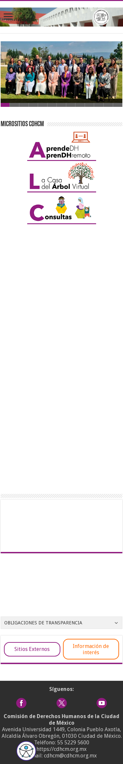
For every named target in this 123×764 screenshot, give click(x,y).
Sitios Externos (32, 649)
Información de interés (91, 649)
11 (99, 105)
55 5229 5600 (73, 742)
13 (118, 105)
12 (108, 105)
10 (89, 105)
